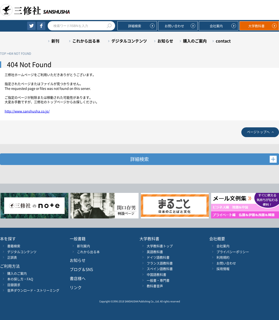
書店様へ (78, 278)
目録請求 (13, 284)
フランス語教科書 (160, 263)
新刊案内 (83, 246)
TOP (3, 53)
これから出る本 (86, 41)
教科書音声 (155, 286)
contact (223, 41)
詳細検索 (134, 25)
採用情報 (222, 268)
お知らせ (165, 41)
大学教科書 (256, 25)
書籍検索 (13, 246)
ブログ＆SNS (81, 269)
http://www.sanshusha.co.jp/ (27, 111)
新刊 (55, 41)
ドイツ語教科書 (158, 257)
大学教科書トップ (160, 246)
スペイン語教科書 (160, 268)
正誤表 (12, 257)
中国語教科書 (156, 274)
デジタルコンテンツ (129, 41)
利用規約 (222, 257)
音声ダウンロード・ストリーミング (33, 290)
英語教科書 (155, 251)
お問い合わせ (174, 25)
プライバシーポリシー (232, 251)
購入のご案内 (195, 41)
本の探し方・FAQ (20, 279)
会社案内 (216, 25)
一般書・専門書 (158, 280)
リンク (76, 287)
